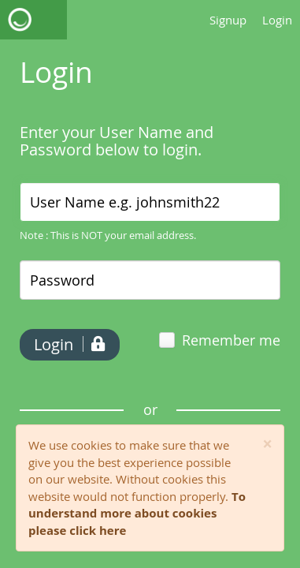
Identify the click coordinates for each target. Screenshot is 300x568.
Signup (227, 20)
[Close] (267, 444)
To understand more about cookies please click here (137, 513)
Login (277, 20)
